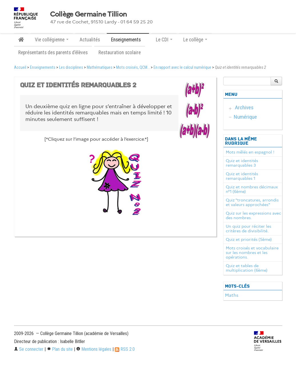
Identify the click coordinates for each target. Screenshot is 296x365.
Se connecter (28, 349)
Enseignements (42, 67)
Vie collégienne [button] (52, 40)
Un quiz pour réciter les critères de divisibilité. (248, 228)
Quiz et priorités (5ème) (249, 239)
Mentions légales (93, 349)
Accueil (20, 67)
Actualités (90, 40)
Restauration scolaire (119, 52)
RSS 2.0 (125, 349)
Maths (231, 295)
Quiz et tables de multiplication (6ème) (246, 268)
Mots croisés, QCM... (133, 67)
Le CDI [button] (164, 40)
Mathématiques (99, 67)
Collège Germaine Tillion (88, 14)
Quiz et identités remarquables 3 (242, 163)
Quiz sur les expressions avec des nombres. (253, 215)
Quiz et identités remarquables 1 (242, 176)
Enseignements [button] (128, 40)
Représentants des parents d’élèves (53, 52)
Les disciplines (71, 67)
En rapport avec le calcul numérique (182, 67)
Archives (244, 107)
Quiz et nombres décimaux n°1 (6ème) (252, 189)
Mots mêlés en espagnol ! (250, 152)
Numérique (245, 117)
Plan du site (60, 349)
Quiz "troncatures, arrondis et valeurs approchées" (252, 202)
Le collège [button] (195, 40)
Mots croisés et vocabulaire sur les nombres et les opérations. (252, 252)
